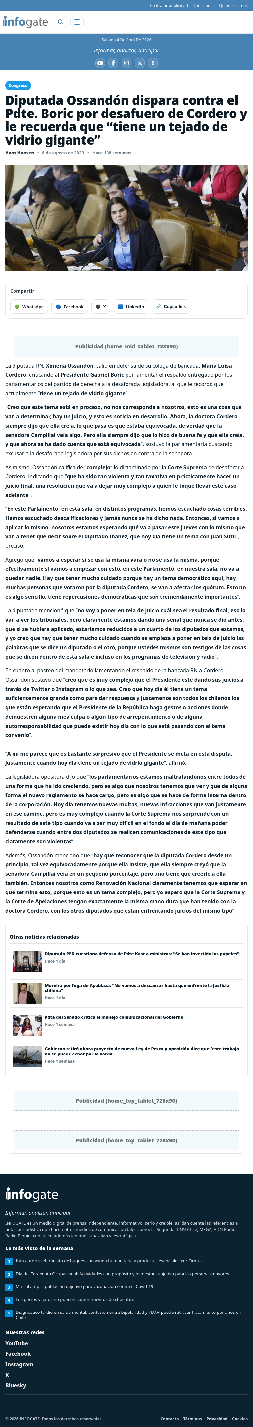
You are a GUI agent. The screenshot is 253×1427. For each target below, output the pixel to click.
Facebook (18, 1353)
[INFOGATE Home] (26, 22)
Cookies (240, 1419)
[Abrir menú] (77, 22)
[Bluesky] (153, 63)
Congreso (18, 85)
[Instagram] (126, 63)
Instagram (19, 1364)
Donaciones (203, 5)
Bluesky (15, 1385)
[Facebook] (113, 63)
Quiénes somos (233, 5)
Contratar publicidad (169, 5)
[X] (140, 63)
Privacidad (217, 1419)
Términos (192, 1419)
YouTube (16, 1343)
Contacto (169, 1419)
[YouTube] (100, 63)
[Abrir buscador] (60, 22)
